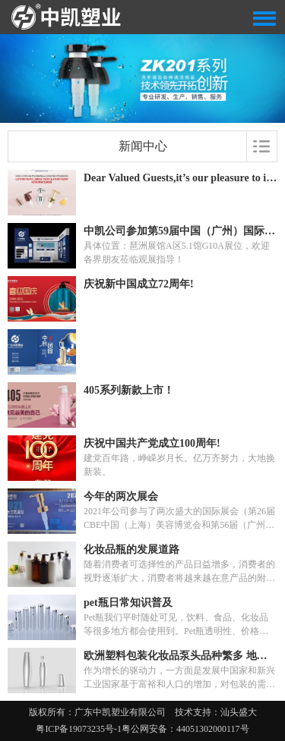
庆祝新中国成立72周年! (139, 284)
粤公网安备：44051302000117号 (185, 729)
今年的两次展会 (121, 496)
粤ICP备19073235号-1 (79, 729)
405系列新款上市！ (129, 390)
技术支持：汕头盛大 (216, 712)
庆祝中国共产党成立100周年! (152, 443)
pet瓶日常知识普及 (128, 602)
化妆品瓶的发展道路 (131, 549)
